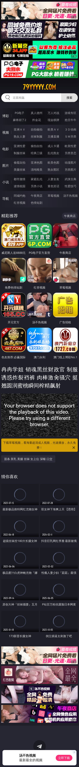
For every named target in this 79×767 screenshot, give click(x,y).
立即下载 (64, 758)
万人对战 (53, 113)
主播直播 (53, 136)
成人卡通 (53, 146)
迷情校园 (19, 186)
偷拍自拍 (36, 146)
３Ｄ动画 (70, 129)
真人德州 (36, 113)
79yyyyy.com (39, 87)
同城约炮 (19, 196)
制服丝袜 (19, 153)
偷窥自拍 (19, 162)
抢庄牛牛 (70, 120)
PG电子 (20, 113)
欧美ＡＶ (53, 129)
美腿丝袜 (19, 169)
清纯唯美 (36, 169)
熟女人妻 (19, 136)
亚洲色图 (36, 162)
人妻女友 (53, 179)
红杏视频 (19, 203)
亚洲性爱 (19, 146)
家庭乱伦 (36, 179)
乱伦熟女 (53, 153)
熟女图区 (53, 169)
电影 (5, 149)
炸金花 (36, 120)
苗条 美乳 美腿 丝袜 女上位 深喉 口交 (28, 459)
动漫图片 (70, 162)
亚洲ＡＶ (19, 129)
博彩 (5, 116)
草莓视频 (53, 196)
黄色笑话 (53, 186)
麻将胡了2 (19, 120)
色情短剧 (36, 203)
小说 (5, 182)
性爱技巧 (70, 186)
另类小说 (36, 186)
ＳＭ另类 (70, 136)
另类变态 (70, 153)
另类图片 (70, 169)
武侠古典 (70, 179)
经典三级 (36, 153)
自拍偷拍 (36, 129)
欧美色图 (53, 162)
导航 (5, 198)
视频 (5, 132)
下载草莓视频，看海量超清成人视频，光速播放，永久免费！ (39, 445)
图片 (5, 165)
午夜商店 (36, 196)
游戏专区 (70, 113)
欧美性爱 (70, 146)
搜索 (69, 97)
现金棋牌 (53, 120)
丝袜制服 (36, 136)
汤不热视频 (70, 196)
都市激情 (19, 179)
